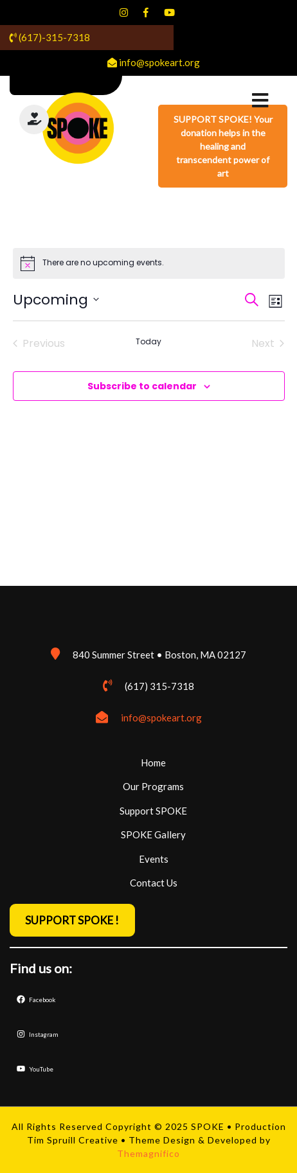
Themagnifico (148, 1153)
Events (153, 859)
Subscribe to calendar (142, 386)
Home (153, 762)
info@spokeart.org (161, 717)
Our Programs (153, 786)
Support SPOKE (153, 810)
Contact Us (153, 882)
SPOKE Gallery (153, 834)
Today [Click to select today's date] (148, 342)
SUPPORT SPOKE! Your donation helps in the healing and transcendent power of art (223, 146)
